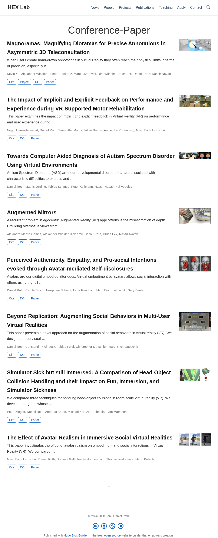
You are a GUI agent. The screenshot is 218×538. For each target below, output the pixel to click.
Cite (11, 82)
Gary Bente (135, 290)
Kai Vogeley (123, 186)
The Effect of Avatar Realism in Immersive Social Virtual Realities (89, 438)
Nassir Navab (161, 74)
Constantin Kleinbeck (40, 346)
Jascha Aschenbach (90, 459)
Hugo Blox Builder (76, 535)
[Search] (208, 7)
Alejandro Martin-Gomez (24, 234)
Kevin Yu (13, 74)
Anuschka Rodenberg (119, 130)
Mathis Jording (35, 186)
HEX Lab (19, 7)
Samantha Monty (70, 130)
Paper (50, 82)
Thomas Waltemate (119, 459)
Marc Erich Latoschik (150, 130)
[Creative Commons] (109, 526)
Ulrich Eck (125, 74)
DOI (37, 82)
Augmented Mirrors (31, 212)
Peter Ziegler (16, 412)
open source (112, 535)
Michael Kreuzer (79, 412)
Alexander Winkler (34, 74)
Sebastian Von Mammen (109, 412)
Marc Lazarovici (85, 74)
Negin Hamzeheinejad (22, 130)
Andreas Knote (55, 412)
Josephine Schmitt (58, 290)
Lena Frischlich (83, 290)
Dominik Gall (66, 459)
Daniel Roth (142, 74)
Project (24, 82)
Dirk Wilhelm (107, 74)
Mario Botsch (144, 459)
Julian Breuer (93, 130)
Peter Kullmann (82, 186)
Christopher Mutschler (91, 346)
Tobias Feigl (65, 346)
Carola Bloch (34, 290)
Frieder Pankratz (60, 74)
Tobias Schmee (58, 186)
